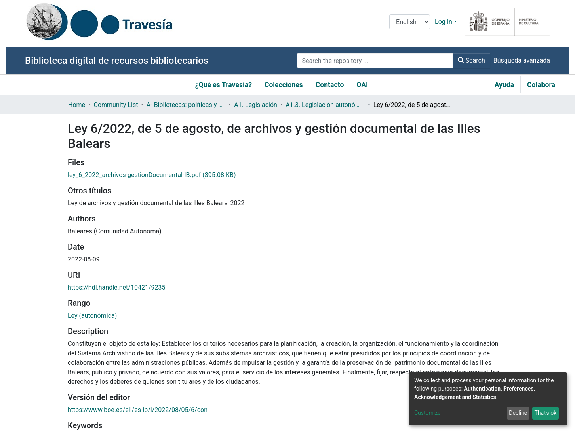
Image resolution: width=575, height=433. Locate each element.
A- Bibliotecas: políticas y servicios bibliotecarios (186, 105)
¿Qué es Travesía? (223, 85)
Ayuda (504, 85)
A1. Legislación (255, 105)
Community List (115, 105)
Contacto (330, 85)
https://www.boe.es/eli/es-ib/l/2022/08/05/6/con (138, 410)
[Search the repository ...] (375, 60)
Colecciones (284, 85)
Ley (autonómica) (92, 315)
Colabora (541, 85)
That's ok (545, 413)
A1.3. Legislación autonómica (325, 105)
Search (471, 60)
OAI (362, 85)
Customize (427, 413)
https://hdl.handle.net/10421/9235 (116, 287)
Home (76, 105)
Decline (518, 413)
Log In (443, 21)
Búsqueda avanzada (521, 60)
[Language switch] (409, 21)
